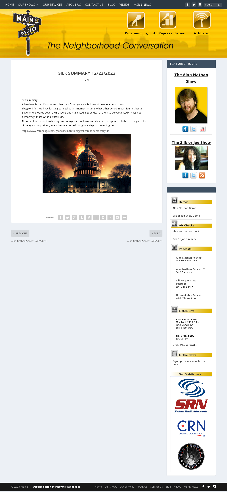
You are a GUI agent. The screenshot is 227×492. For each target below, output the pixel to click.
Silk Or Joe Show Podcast (186, 283)
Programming (136, 23)
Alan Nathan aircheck (186, 232)
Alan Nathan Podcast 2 (190, 270)
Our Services (52, 5)
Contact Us (94, 5)
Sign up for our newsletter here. (189, 364)
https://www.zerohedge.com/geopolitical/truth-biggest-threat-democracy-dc (65, 132)
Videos (124, 5)
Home (9, 5)
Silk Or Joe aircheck (184, 240)
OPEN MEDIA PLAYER (185, 346)
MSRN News (142, 5)
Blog (111, 5)
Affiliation (202, 23)
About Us (74, 5)
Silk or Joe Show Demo (186, 217)
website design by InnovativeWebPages (56, 488)
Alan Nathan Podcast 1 (190, 259)
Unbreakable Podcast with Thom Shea (189, 298)
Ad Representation (169, 23)
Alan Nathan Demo (184, 209)
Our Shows (26, 5)
